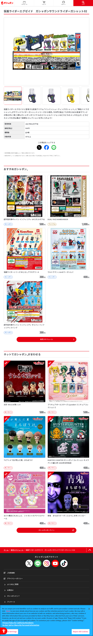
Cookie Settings (10, 631)
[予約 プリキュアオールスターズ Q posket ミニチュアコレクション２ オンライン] (68, 387)
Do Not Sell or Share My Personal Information (21, 625)
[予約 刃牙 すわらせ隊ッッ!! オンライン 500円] (24, 387)
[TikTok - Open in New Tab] (64, 563)
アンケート (11, 602)
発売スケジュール (46, 339)
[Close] (89, 609)
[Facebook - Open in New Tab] (46, 147)
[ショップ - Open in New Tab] (44, 3)
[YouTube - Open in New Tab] (55, 563)
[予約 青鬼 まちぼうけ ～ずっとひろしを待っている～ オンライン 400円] (68, 498)
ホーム (6, 550)
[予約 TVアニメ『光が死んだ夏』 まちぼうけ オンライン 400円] (24, 442)
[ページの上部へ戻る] (89, 550)
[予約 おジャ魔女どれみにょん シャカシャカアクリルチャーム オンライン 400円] (24, 498)
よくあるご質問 (12, 584)
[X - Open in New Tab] (39, 147)
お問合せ (10, 590)
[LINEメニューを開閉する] (37, 563)
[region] (46, 620)
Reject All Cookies (80, 631)
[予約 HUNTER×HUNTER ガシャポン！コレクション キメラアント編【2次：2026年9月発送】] (68, 442)
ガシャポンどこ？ (13, 596)
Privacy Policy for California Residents (18, 623)
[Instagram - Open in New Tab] (46, 563)
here (8, 611)
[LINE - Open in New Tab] (53, 147)
